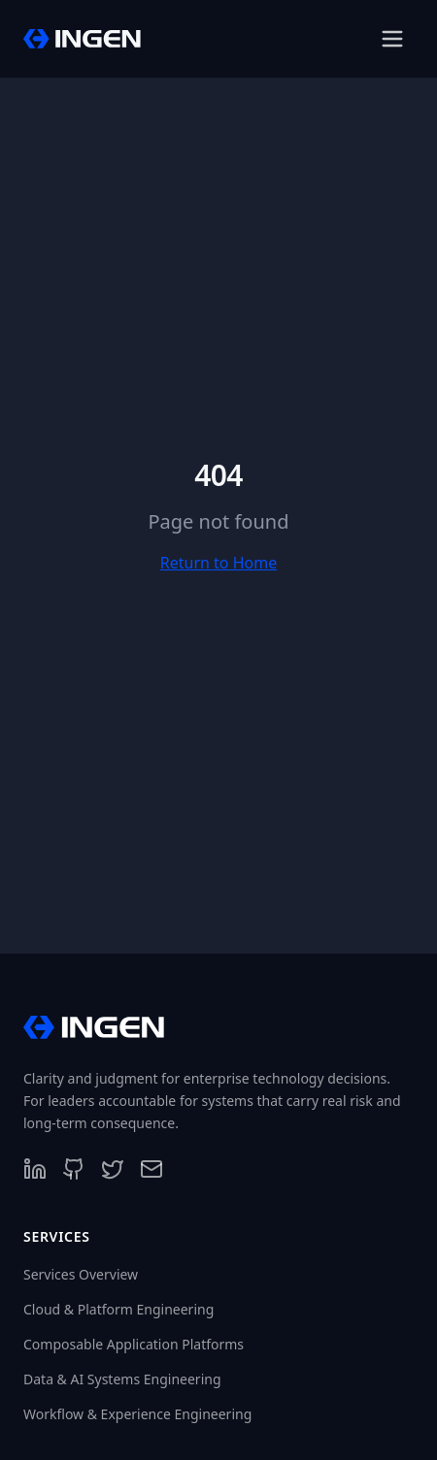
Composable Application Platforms (133, 1344)
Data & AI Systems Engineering (122, 1379)
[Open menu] (392, 38)
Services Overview (80, 1274)
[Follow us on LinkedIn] (35, 1169)
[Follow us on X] (112, 1169)
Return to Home (218, 562)
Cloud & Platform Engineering (118, 1309)
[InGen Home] (82, 39)
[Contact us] (151, 1169)
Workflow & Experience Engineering (137, 1414)
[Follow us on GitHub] (73, 1169)
